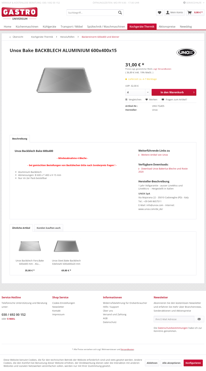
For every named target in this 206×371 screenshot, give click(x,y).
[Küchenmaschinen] (27, 27)
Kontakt (56, 310)
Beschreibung (19, 138)
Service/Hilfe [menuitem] (192, 2)
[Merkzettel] (159, 12)
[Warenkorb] (195, 12)
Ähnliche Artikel (21, 227)
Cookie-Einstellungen (63, 302)
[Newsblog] (186, 27)
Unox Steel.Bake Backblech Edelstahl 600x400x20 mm (66, 262)
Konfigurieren (193, 362)
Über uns (108, 310)
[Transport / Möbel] (71, 27)
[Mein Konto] (174, 12)
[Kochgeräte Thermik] (142, 27)
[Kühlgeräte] (49, 27)
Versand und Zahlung (114, 314)
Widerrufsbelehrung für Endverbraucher (125, 302)
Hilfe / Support (111, 306)
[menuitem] (95, 12)
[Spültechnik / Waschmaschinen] (106, 27)
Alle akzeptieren (171, 362)
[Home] (8, 27)
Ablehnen (152, 362)
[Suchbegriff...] (95, 12)
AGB (105, 318)
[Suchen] (120, 12)
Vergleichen (133, 99)
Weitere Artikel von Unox (153, 154)
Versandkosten (127, 349)
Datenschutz (110, 322)
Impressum (58, 314)
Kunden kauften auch (49, 227)
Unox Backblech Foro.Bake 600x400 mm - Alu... (30, 262)
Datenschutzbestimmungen (173, 327)
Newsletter (58, 306)
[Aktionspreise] (167, 27)
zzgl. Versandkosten (162, 68)
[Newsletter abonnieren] (199, 319)
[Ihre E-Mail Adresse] (174, 319)
